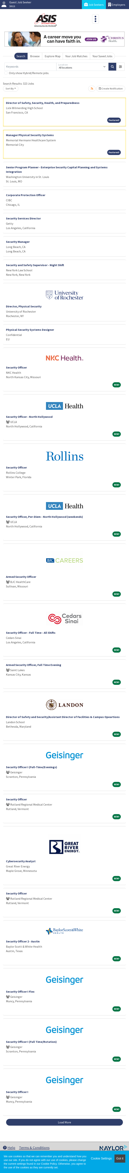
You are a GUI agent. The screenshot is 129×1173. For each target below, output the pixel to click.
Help (9, 1147)
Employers (116, 4)
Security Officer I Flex (20, 991)
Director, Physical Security (24, 306)
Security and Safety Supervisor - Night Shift (35, 265)
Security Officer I (17, 1092)
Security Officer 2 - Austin (23, 941)
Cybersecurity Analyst (21, 861)
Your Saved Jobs (102, 56)
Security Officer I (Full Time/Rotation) (31, 1042)
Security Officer (16, 367)
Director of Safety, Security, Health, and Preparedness (42, 103)
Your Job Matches (76, 56)
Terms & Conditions (34, 1147)
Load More (64, 1122)
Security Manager (18, 242)
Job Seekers (94, 4)
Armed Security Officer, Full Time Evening (33, 665)
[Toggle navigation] (95, 19)
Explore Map (52, 56)
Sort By (10, 88)
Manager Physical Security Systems (30, 135)
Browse (35, 56)
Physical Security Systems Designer (30, 329)
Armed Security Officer (21, 577)
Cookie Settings (101, 1158)
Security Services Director (23, 218)
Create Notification (111, 88)
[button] (120, 67)
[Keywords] (30, 67)
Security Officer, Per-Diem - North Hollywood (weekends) (44, 517)
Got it (119, 1158)
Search (21, 56)
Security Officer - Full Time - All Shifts (30, 632)
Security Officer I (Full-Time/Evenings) (31, 767)
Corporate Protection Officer (25, 195)
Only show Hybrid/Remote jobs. (29, 73)
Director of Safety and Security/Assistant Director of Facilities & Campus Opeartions (63, 717)
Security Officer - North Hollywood (29, 417)
